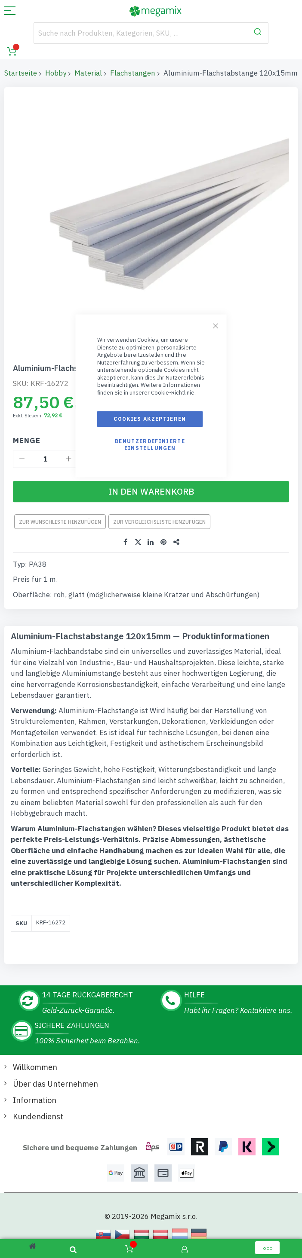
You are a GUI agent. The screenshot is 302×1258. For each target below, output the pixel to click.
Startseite (20, 73)
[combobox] (151, 33)
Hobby (55, 73)
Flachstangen (132, 73)
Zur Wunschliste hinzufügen (60, 522)
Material (88, 73)
